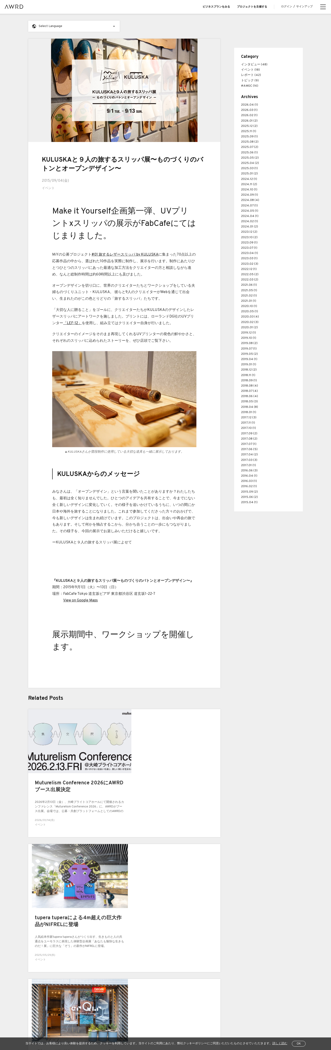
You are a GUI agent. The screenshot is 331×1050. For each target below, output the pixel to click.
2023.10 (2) (249, 237)
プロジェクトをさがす (43, 992)
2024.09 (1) (249, 195)
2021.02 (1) (249, 296)
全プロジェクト (37, 1031)
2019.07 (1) (249, 349)
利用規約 (85, 1031)
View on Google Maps (80, 600)
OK (299, 1044)
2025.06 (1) (249, 153)
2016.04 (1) (249, 476)
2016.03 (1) (249, 481)
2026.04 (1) (249, 105)
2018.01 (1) (248, 412)
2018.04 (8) (249, 407)
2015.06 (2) (249, 497)
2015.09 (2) (249, 492)
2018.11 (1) (248, 375)
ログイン (286, 6)
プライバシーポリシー (112, 1031)
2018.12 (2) (249, 370)
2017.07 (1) (248, 444)
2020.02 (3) (249, 322)
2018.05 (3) (249, 401)
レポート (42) (251, 75)
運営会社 (188, 1031)
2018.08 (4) (249, 386)
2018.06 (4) (249, 396)
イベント (48, 188)
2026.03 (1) (249, 110)
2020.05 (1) (249, 311)
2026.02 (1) (249, 115)
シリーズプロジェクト (43, 1011)
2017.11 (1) (248, 423)
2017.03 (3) (249, 460)
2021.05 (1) (249, 290)
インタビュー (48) (254, 65)
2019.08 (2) (249, 343)
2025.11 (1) (248, 131)
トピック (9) (250, 81)
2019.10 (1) (248, 338)
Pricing (96, 992)
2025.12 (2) (249, 126)
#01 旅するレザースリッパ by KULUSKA (125, 254)
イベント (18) (250, 70)
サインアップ (304, 6)
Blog (31, 983)
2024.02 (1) (249, 221)
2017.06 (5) (249, 449)
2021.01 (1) (248, 301)
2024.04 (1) (249, 216)
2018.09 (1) (249, 380)
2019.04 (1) (249, 359)
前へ (23, 939)
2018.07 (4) (249, 391)
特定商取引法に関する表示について (154, 1031)
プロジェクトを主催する (252, 7)
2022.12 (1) (249, 269)
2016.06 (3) (249, 471)
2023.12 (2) (249, 232)
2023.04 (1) (249, 253)
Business (98, 973)
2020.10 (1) (249, 306)
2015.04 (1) (249, 502)
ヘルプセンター (63, 1031)
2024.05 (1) (249, 211)
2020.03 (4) (250, 317)
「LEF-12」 (72, 323)
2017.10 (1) (248, 428)
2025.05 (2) (250, 158)
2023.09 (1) (249, 243)
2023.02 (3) (249, 264)
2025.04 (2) (250, 163)
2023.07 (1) (249, 248)
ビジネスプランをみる (216, 7)
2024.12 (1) (249, 179)
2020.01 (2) (249, 327)
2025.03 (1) (249, 168)
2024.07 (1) (249, 206)
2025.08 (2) (249, 142)
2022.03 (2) (249, 280)
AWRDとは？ (36, 973)
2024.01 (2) (249, 227)
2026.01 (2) (249, 121)
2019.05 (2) (249, 354)
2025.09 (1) (249, 137)
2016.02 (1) (249, 486)
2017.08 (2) (249, 439)
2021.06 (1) (249, 285)
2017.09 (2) (249, 433)
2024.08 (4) (250, 200)
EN (272, 1032)
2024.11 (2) (249, 184)
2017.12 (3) (248, 417)
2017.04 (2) (249, 455)
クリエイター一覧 (40, 1001)
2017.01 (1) (248, 465)
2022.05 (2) (249, 274)
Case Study (100, 983)
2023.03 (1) (249, 258)
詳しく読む (279, 1043)
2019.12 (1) (248, 333)
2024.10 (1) (249, 190)
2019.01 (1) (248, 364)
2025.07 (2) (249, 147)
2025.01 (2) (249, 174)
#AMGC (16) (249, 86)
